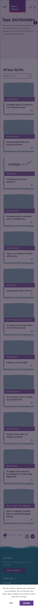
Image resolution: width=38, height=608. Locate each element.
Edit (10, 603)
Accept (26, 603)
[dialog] (19, 304)
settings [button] (23, 597)
